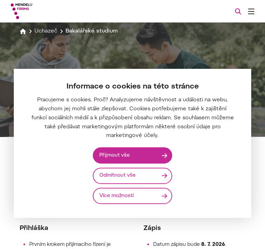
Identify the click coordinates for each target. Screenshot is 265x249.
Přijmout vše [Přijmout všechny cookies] (114, 155)
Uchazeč (46, 31)
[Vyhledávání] (238, 11)
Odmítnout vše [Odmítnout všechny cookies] (117, 175)
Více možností (116, 195)
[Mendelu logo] (47, 11)
